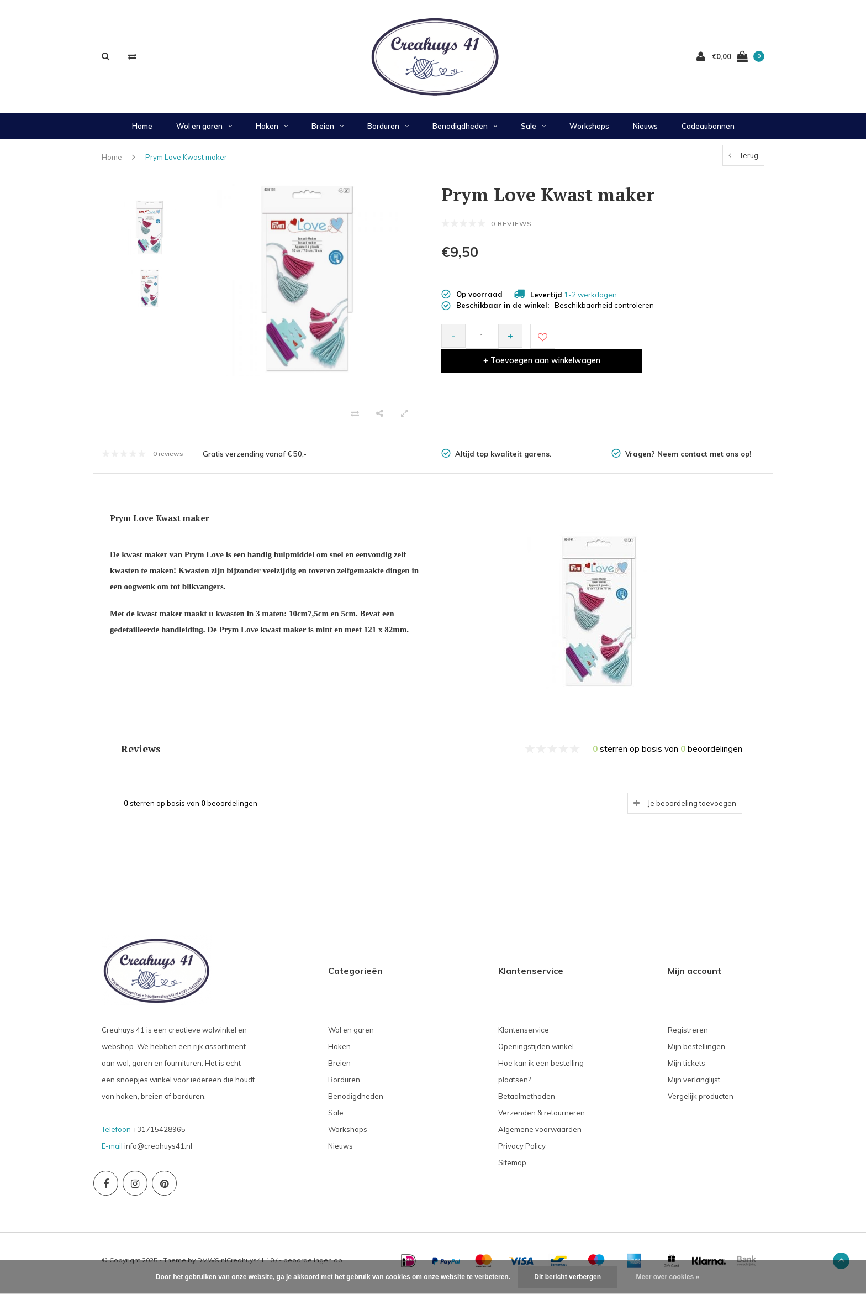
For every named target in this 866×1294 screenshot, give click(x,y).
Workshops (589, 131)
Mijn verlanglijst (694, 1085)
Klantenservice (523, 1035)
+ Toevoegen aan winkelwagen (658, 342)
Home (142, 131)
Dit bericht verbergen (567, 1277)
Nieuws (645, 131)
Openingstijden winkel (536, 1051)
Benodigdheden (464, 131)
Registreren (688, 1035)
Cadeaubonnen (708, 131)
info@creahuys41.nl (158, 1151)
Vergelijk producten (700, 1101)
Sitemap (512, 1168)
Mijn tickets (686, 1068)
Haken (272, 131)
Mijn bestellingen (696, 1051)
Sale (533, 131)
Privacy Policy (522, 1151)
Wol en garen (204, 131)
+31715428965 (159, 1134)
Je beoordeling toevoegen (692, 808)
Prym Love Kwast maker (186, 162)
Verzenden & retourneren (541, 1118)
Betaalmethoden (526, 1101)
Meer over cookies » (667, 1277)
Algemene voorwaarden (540, 1134)
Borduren (388, 131)
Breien (327, 131)
